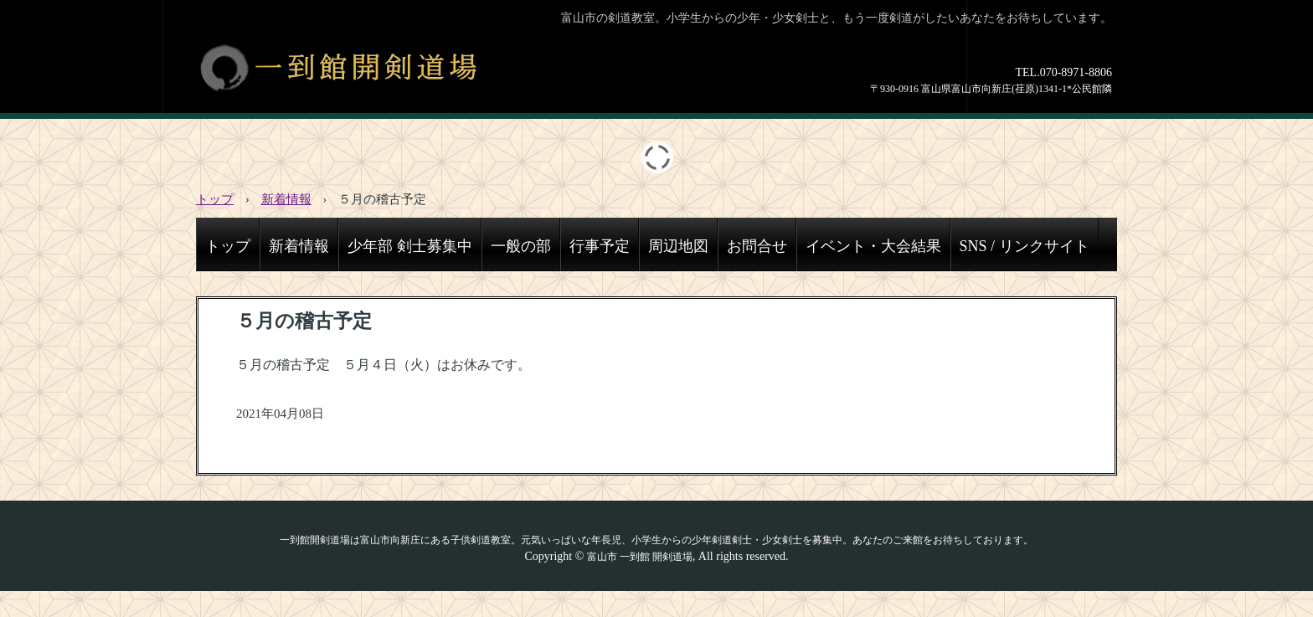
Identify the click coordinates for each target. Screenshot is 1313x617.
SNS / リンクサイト (1024, 246)
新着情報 (299, 246)
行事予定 (599, 246)
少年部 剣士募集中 (410, 246)
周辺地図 (678, 246)
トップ (227, 246)
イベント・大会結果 (873, 246)
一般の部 (521, 246)
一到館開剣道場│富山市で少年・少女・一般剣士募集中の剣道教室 (379, 67)
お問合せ (757, 246)
